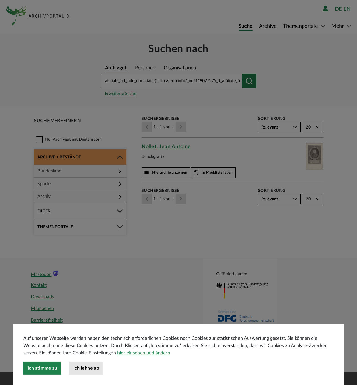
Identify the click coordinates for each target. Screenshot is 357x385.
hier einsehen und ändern (143, 364)
